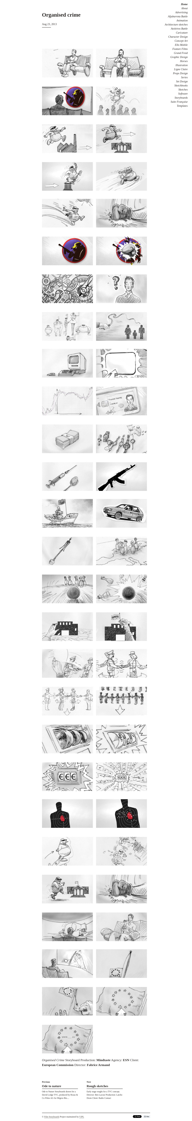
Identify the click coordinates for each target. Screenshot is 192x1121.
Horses (184, 61)
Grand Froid (181, 52)
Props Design (180, 73)
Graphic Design (179, 57)
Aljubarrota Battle (178, 16)
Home (184, 4)
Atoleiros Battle (179, 28)
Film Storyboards (51, 1117)
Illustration (182, 65)
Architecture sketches (176, 24)
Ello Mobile (181, 44)
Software (183, 93)
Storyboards (181, 97)
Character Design (178, 36)
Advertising (181, 12)
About (184, 8)
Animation (182, 20)
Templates (182, 105)
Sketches (183, 89)
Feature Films (180, 48)
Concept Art (181, 40)
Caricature (182, 32)
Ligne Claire (181, 69)
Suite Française (179, 101)
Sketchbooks (181, 85)
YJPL (81, 1117)
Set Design (182, 81)
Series (184, 77)
